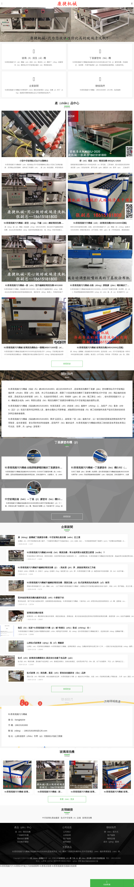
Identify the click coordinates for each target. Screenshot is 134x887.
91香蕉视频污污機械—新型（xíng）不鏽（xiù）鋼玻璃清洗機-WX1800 (37, 257)
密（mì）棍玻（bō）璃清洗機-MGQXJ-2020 (100, 195)
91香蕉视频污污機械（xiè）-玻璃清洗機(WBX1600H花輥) (100, 257)
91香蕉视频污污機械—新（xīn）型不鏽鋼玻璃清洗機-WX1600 (33, 319)
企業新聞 (34, 89)
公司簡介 (67, 860)
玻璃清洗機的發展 (98, 626)
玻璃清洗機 (87, 839)
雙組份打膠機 (23, 867)
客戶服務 (67, 867)
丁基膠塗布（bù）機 (100, 59)
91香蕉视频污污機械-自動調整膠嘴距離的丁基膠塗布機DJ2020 (38, 487)
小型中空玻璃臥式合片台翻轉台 (33, 195)
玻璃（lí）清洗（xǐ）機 (34, 59)
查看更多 (67, 372)
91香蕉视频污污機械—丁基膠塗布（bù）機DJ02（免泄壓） (102, 487)
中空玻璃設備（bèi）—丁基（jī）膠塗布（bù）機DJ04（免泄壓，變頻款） (44, 518)
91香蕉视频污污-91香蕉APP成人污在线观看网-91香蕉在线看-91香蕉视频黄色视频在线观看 (38, 886)
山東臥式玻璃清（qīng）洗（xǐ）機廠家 (108, 658)
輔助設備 (111, 867)
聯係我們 (100, 89)
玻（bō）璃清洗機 (22, 860)
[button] (67, 39)
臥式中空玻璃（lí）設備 (71, 839)
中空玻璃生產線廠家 (50, 839)
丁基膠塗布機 (23, 863)
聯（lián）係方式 (111, 860)
